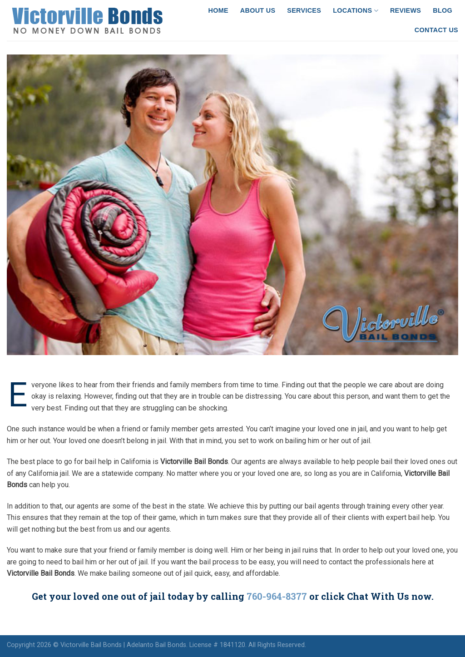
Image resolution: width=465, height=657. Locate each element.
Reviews (405, 10)
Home (218, 10)
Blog (442, 10)
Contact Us (436, 30)
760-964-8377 (277, 596)
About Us (257, 10)
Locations (355, 10)
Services (304, 10)
